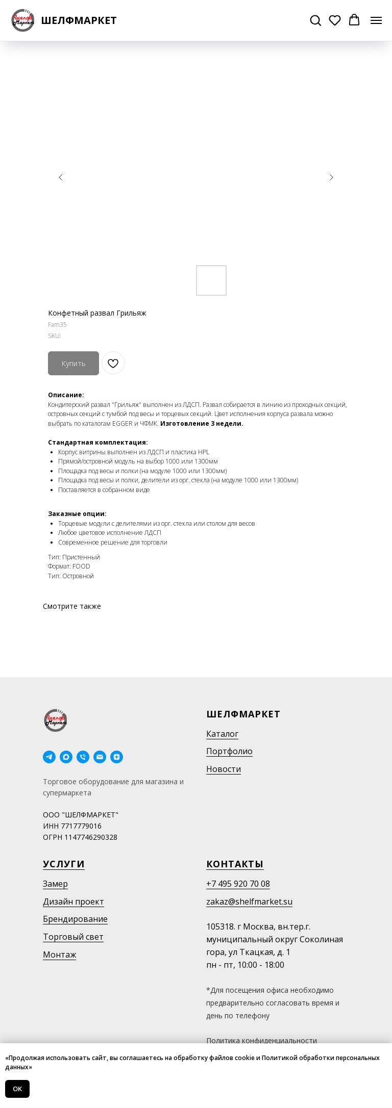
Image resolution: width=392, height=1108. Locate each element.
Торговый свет (73, 936)
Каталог (222, 733)
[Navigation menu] (376, 20)
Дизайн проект (73, 901)
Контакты (235, 864)
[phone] (83, 757)
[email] (99, 757)
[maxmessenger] (66, 757)
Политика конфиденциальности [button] (261, 1040)
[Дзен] (116, 757)
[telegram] (49, 757)
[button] (315, 20)
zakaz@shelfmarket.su (249, 901)
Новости (223, 769)
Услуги (64, 864)
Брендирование (75, 918)
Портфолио (229, 751)
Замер (55, 883)
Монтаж (59, 954)
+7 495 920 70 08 (238, 883)
